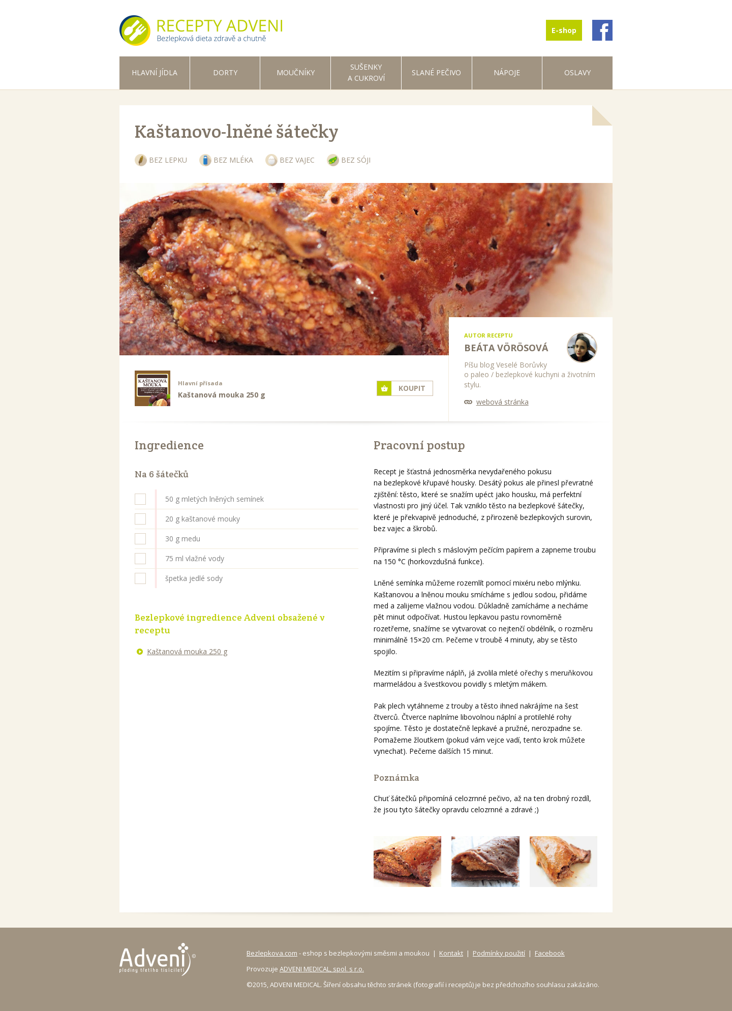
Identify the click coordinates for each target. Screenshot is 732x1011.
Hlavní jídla (154, 72)
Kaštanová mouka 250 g (187, 651)
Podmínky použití (499, 953)
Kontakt (451, 953)
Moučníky (296, 72)
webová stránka (502, 402)
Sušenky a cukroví (366, 72)
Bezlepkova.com (272, 953)
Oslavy (577, 72)
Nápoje (507, 72)
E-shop (564, 30)
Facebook (550, 953)
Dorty (225, 72)
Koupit (412, 388)
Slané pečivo (436, 72)
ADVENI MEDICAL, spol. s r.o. (322, 968)
